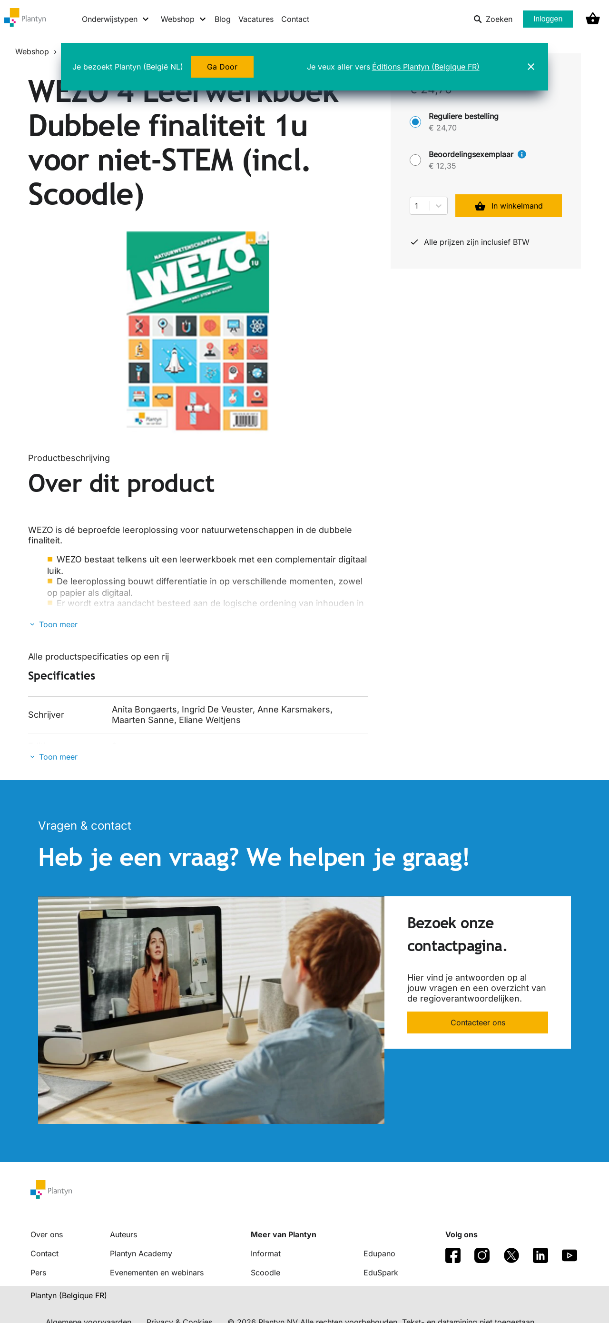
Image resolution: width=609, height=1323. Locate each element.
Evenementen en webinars (157, 1272)
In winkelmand (508, 206)
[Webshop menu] (184, 19)
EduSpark (380, 1272)
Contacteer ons (478, 1022)
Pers (38, 1272)
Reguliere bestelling (464, 116)
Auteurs (123, 1234)
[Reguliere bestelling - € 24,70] (415, 122)
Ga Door (222, 66)
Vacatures (256, 19)
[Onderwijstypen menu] (116, 19)
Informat (266, 1253)
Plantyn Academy (141, 1253)
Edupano (379, 1253)
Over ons (46, 1234)
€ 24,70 (443, 127)
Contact (295, 19)
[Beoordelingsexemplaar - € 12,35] (415, 160)
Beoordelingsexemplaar (477, 154)
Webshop (32, 51)
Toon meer (58, 624)
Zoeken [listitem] (492, 19)
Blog (223, 19)
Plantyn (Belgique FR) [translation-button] (68, 1295)
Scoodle (265, 1272)
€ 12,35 (442, 165)
